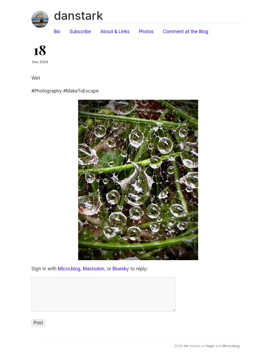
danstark (78, 15)
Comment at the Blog (185, 31)
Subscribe (80, 31)
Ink (186, 346)
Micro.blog (69, 268)
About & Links (115, 31)
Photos (146, 31)
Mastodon (93, 268)
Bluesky (121, 268)
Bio (57, 31)
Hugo (210, 346)
